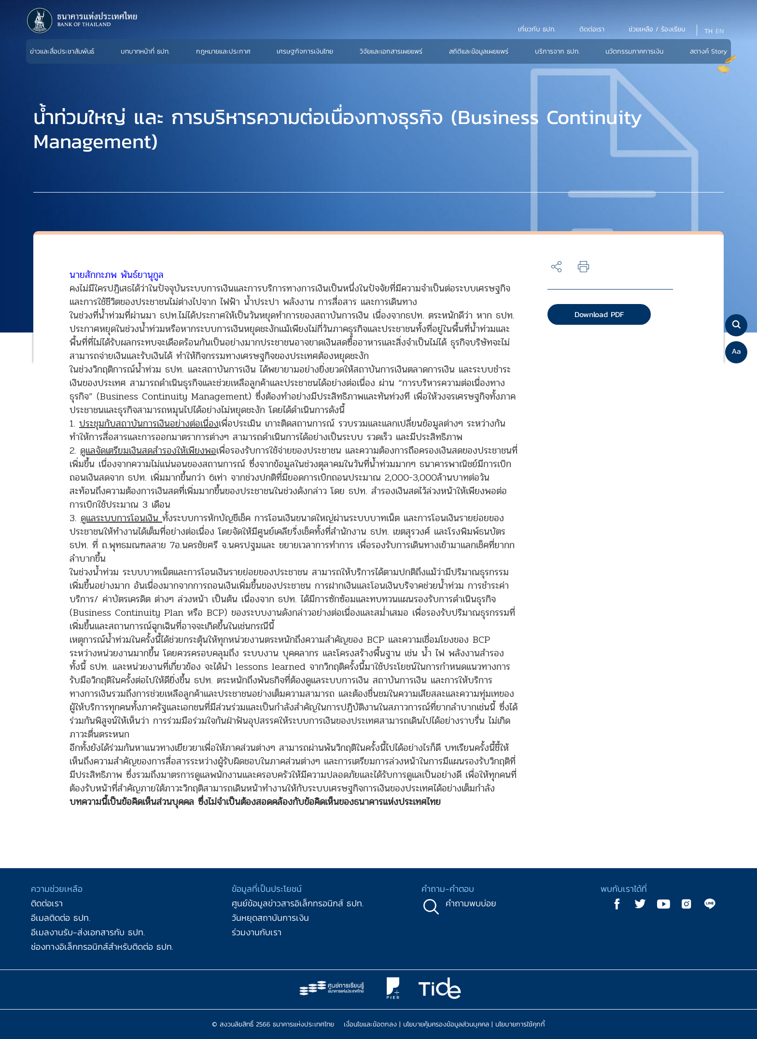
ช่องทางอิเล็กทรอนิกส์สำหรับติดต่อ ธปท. (102, 946)
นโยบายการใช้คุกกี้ (520, 1024)
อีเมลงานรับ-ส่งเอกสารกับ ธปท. (88, 932)
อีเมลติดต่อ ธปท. (60, 917)
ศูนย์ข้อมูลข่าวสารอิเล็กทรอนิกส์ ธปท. (298, 903)
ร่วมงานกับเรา (256, 932)
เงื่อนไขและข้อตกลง (370, 1024)
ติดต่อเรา (47, 903)
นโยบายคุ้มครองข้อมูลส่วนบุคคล (446, 1024)
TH (708, 31)
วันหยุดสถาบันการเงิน (270, 917)
